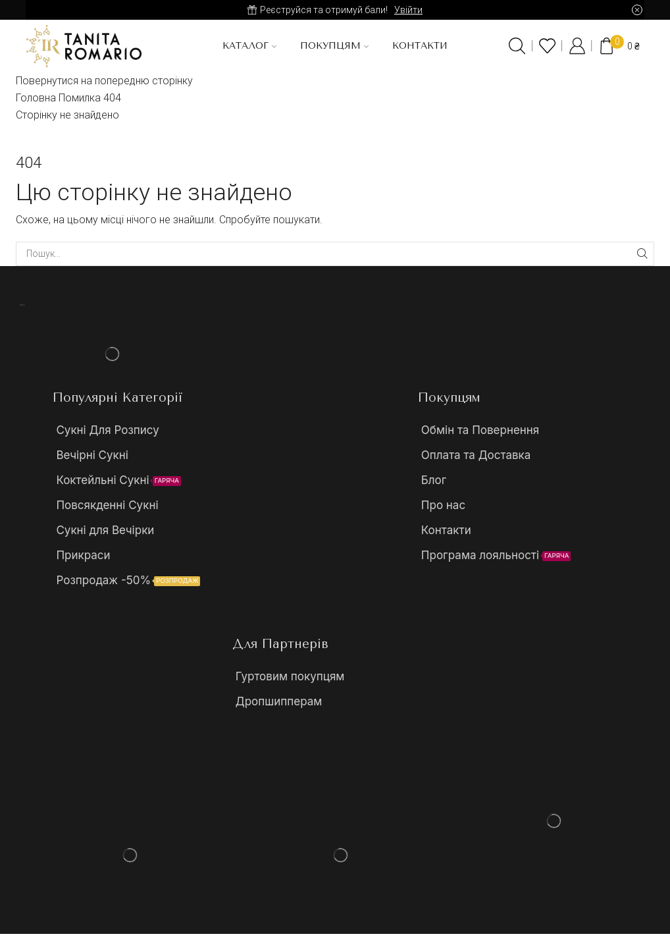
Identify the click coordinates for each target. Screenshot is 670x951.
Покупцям (334, 45)
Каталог (249, 45)
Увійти (408, 10)
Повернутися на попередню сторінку (104, 80)
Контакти (420, 45)
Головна (36, 98)
